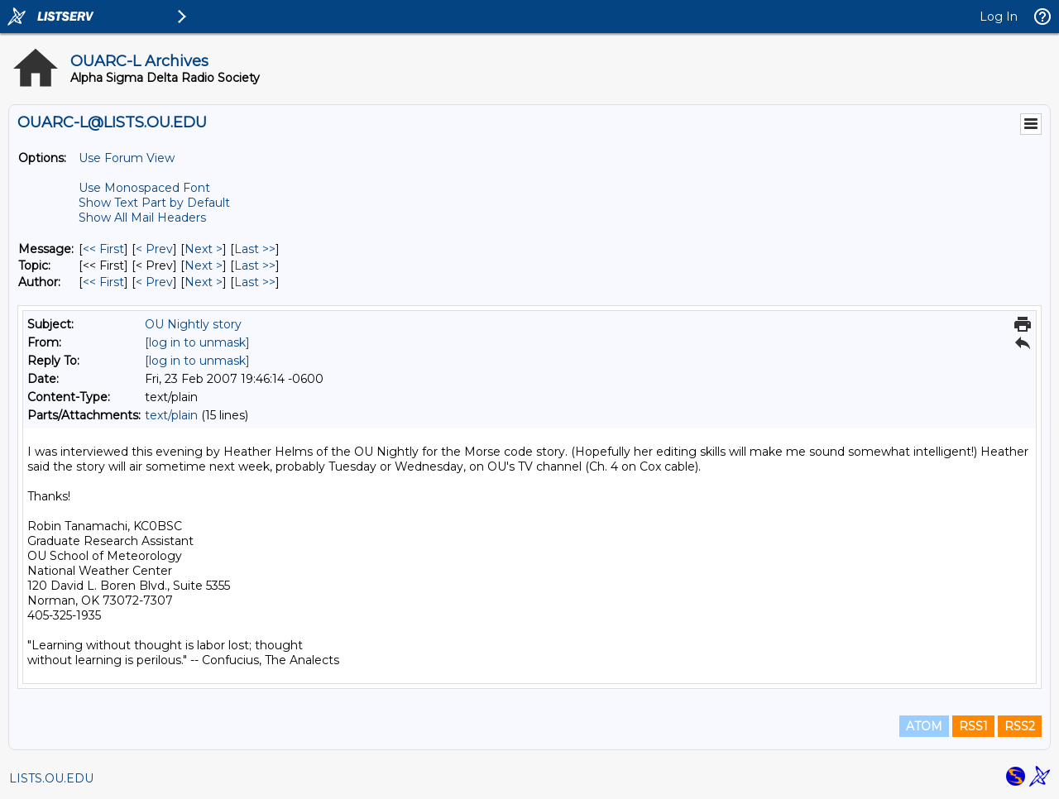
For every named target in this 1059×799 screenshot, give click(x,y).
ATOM (924, 726)
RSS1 (973, 726)
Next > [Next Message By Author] (203, 282)
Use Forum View (127, 158)
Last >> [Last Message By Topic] (255, 265)
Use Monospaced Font (144, 187)
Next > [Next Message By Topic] (203, 265)
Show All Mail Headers (142, 217)
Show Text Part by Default (154, 202)
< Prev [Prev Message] (154, 249)
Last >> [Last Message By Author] (255, 282)
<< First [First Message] (103, 249)
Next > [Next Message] (203, 249)
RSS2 (1019, 726)
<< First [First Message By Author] (103, 282)
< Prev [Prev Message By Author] (154, 282)
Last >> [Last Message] (255, 249)
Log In (999, 16)
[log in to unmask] (197, 342)
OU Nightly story (193, 324)
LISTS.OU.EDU (51, 778)
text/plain (171, 415)
